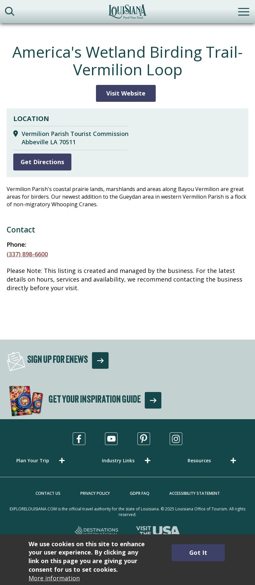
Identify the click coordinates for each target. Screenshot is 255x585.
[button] (41, 460)
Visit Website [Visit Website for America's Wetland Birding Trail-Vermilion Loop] (125, 93)
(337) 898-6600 (27, 254)
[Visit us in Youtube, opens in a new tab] (111, 438)
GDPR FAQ (139, 493)
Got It (198, 552)
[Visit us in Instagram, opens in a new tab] (176, 438)
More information (54, 578)
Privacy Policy (95, 493)
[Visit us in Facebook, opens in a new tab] (79, 438)
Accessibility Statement (194, 493)
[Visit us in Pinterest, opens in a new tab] (143, 438)
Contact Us (48, 493)
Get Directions (42, 162)
